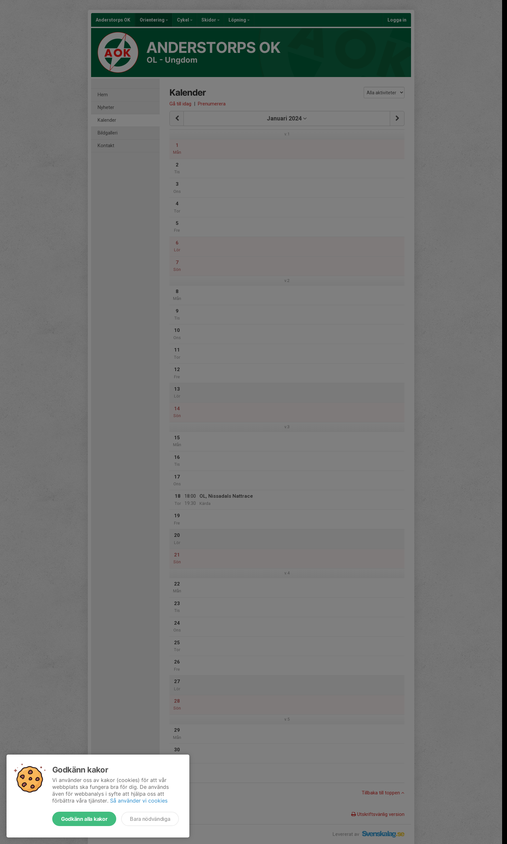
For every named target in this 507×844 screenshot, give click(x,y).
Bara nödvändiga (150, 819)
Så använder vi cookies (138, 800)
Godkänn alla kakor (84, 819)
